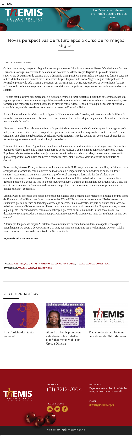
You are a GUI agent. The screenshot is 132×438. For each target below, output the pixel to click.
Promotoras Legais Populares (56, 264)
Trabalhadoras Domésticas (35, 268)
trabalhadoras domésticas (93, 264)
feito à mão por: (66, 430)
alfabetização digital (23, 264)
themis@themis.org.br (101, 404)
